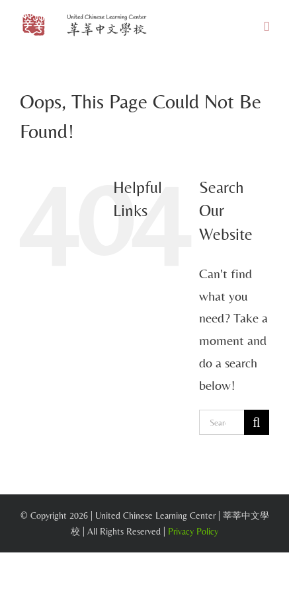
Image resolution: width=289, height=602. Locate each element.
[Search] (256, 422)
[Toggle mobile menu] (266, 27)
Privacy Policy (193, 531)
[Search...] (221, 422)
